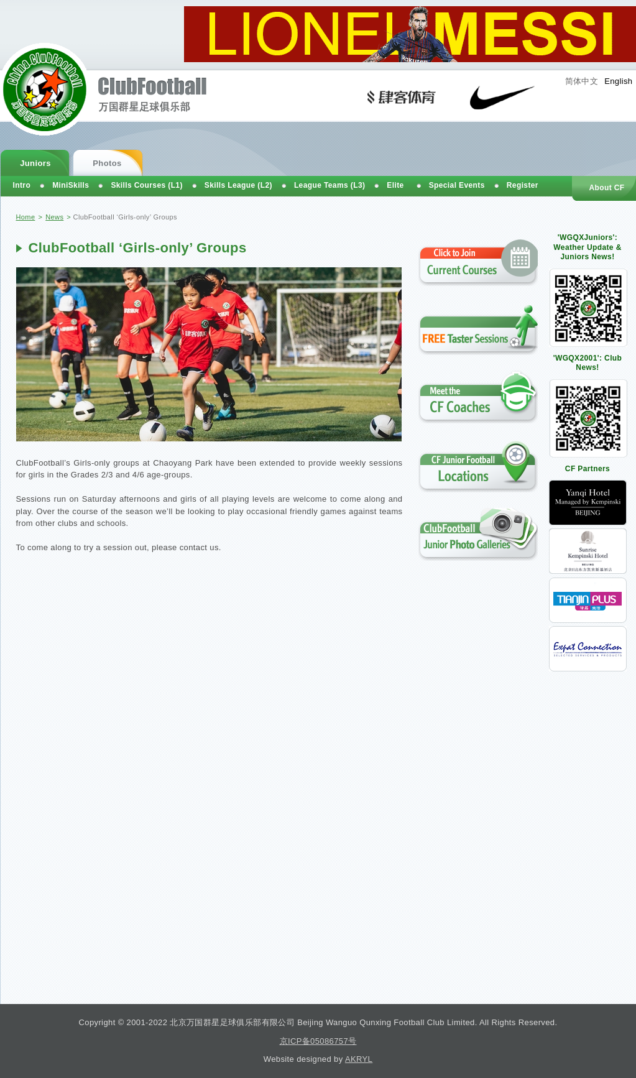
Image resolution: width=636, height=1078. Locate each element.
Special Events (457, 185)
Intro (22, 185)
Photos (107, 163)
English (618, 81)
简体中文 (582, 81)
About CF (606, 187)
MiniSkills (70, 185)
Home (25, 217)
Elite (395, 185)
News (54, 217)
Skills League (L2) (238, 185)
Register (522, 185)
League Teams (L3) (329, 185)
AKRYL (358, 1059)
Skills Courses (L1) (146, 185)
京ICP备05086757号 (318, 1041)
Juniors (35, 163)
